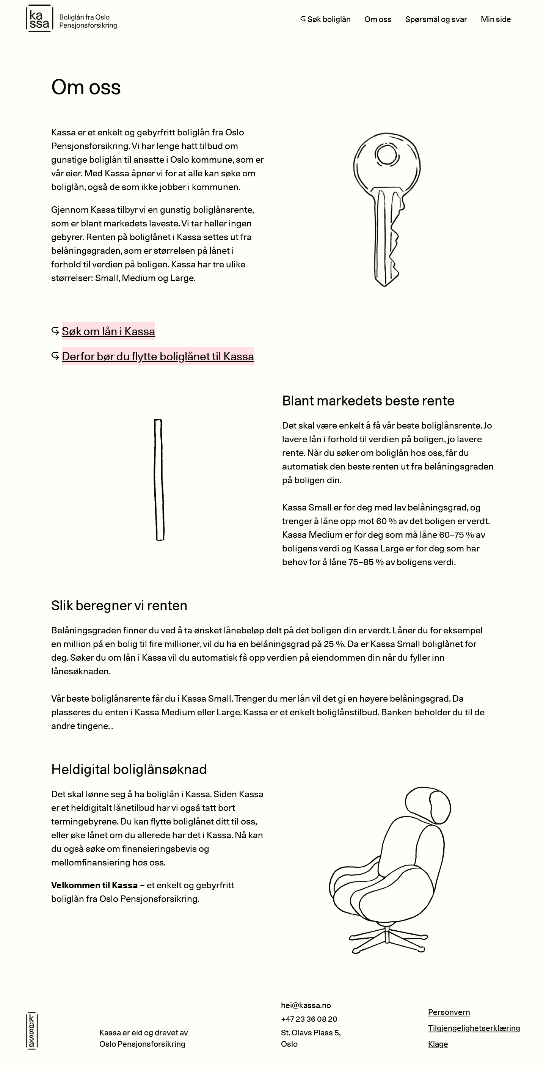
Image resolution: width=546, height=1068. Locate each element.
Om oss (378, 19)
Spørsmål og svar (436, 19)
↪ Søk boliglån (325, 19)
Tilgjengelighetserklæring (474, 1028)
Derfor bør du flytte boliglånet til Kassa (158, 356)
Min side (496, 19)
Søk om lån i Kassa (108, 331)
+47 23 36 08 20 (309, 1019)
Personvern (449, 1012)
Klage (438, 1044)
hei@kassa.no (306, 1005)
